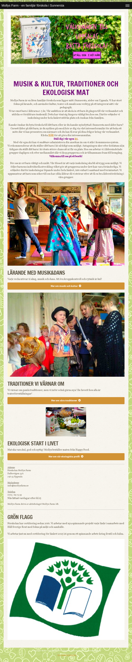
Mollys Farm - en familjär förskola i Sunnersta (33, 5)
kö (76, 139)
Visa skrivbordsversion (67, 655)
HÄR (51, 135)
